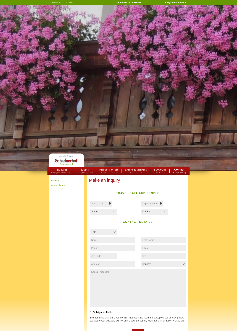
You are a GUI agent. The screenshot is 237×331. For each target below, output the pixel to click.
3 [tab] (137, 164)
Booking (55, 180)
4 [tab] (146, 164)
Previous (49, 88)
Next (188, 88)
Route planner (58, 185)
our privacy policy (174, 317)
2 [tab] (128, 164)
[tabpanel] (118, 88)
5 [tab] (155, 164)
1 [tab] (119, 164)
